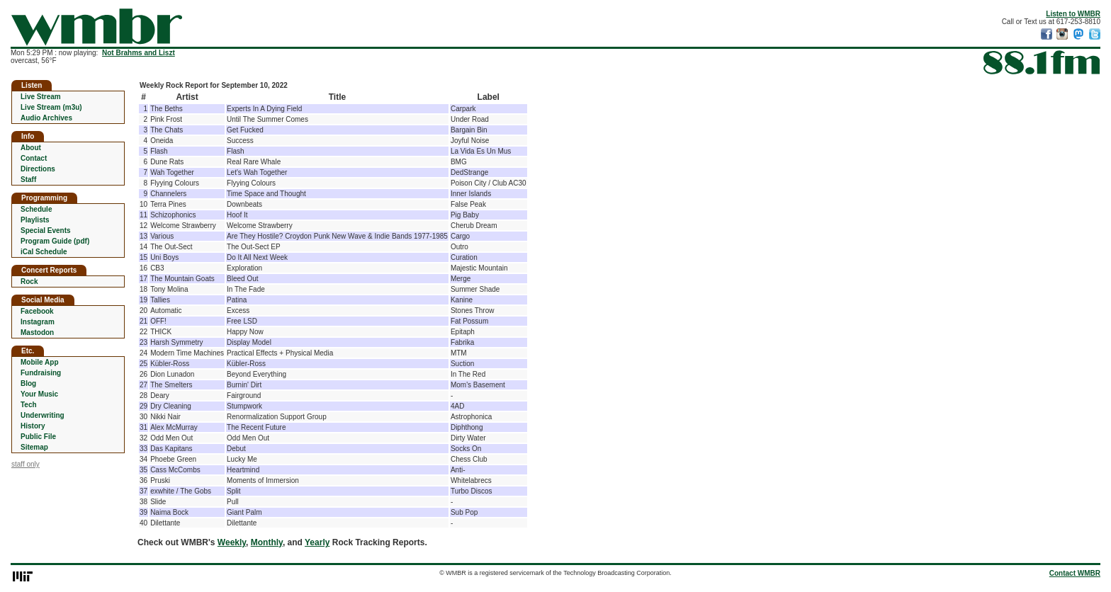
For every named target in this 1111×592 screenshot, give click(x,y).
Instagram (38, 322)
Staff (28, 179)
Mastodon (37, 332)
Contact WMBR (1074, 573)
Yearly (317, 542)
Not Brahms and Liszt (138, 53)
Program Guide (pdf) (55, 241)
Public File (38, 436)
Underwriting (42, 415)
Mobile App (40, 362)
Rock (29, 281)
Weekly (232, 542)
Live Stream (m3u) (51, 107)
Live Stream (41, 97)
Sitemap (34, 447)
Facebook (37, 311)
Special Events (46, 230)
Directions (38, 169)
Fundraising (41, 373)
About (31, 148)
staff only (25, 464)
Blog (28, 383)
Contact (34, 158)
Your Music (39, 394)
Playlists (35, 220)
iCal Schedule (44, 252)
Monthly (267, 542)
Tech (29, 405)
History (33, 426)
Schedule (36, 209)
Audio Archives (46, 118)
